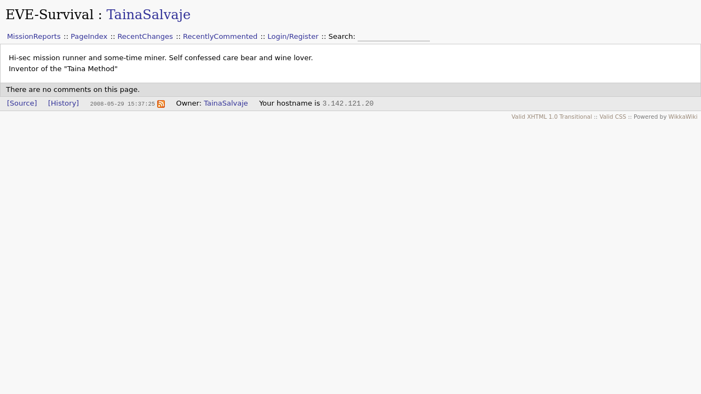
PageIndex (89, 36)
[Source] (22, 103)
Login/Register (293, 36)
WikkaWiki (683, 116)
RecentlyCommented (220, 36)
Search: (343, 36)
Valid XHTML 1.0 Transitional (552, 116)
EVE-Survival (49, 14)
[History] (63, 103)
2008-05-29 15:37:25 (122, 103)
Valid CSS (613, 116)
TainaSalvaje (148, 14)
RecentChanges (145, 36)
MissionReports (34, 36)
